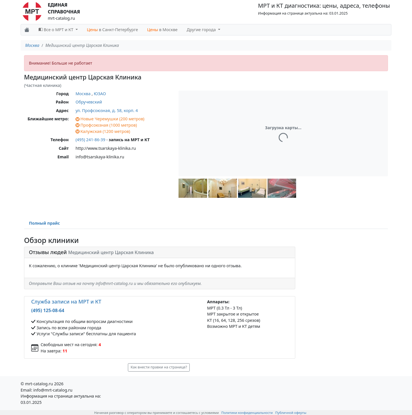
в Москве (162, 29)
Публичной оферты (290, 412)
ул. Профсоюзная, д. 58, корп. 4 (107, 110)
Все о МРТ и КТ (56, 29)
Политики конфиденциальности (247, 412)
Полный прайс (44, 223)
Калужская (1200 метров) (103, 131)
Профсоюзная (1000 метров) (106, 125)
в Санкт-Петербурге (112, 29)
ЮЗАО (100, 93)
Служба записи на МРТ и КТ (66, 301)
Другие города (202, 29)
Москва (32, 45)
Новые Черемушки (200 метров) (110, 118)
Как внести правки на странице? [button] (158, 367)
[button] (193, 188)
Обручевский (89, 102)
